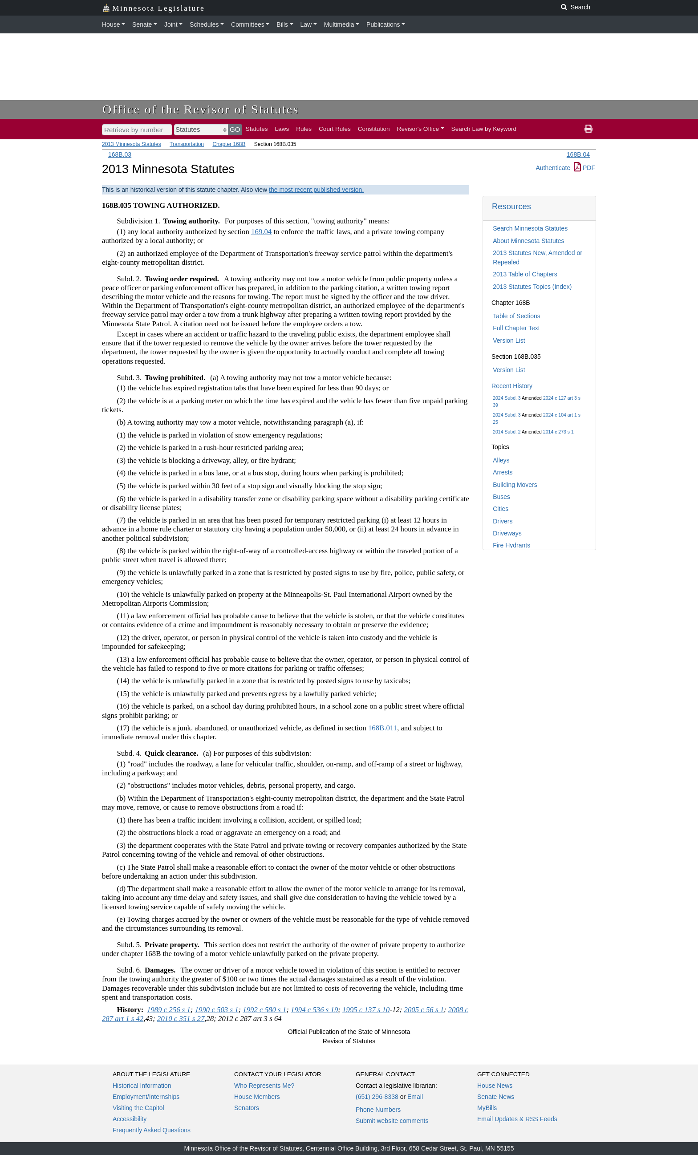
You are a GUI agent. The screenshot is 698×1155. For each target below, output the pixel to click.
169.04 (261, 231)
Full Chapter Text (516, 328)
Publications (383, 24)
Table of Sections (516, 316)
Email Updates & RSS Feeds (517, 1119)
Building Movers (515, 484)
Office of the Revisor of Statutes (200, 109)
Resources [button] (511, 206)
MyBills (487, 1107)
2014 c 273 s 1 (558, 431)
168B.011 (382, 728)
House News (494, 1085)
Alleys (501, 460)
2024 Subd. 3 (506, 398)
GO (235, 129)
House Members (257, 1096)
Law (306, 24)
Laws (282, 129)
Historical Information (142, 1085)
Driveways (507, 533)
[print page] (588, 129)
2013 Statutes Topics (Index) (532, 286)
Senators (246, 1107)
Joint (171, 24)
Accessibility (129, 1119)
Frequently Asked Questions (152, 1130)
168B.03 (119, 154)
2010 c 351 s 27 (180, 1018)
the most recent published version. (316, 189)
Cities (500, 508)
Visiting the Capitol (138, 1107)
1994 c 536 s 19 (314, 1009)
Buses (501, 496)
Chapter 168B (228, 144)
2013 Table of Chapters (525, 274)
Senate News (495, 1096)
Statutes (257, 129)
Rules (304, 129)
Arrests (502, 472)
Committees (247, 24)
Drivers (502, 521)
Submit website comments (392, 1120)
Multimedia (339, 24)
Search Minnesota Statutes (530, 228)
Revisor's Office (418, 129)
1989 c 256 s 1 (169, 1009)
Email (415, 1096)
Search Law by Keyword (484, 129)
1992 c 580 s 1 (264, 1009)
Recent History (511, 385)
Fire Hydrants (511, 545)
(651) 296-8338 (377, 1096)
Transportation (187, 144)
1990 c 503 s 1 (217, 1009)
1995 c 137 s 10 (366, 1009)
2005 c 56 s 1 (424, 1009)
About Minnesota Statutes (528, 240)
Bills (282, 24)
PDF (584, 167)
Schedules (204, 24)
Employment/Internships (146, 1096)
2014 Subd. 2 (506, 431)
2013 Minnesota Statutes (131, 144)
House (111, 24)
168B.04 (578, 154)
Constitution (374, 129)
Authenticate (553, 167)
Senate (142, 24)
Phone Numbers (378, 1109)
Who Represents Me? (264, 1085)
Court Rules (335, 129)
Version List (509, 340)
